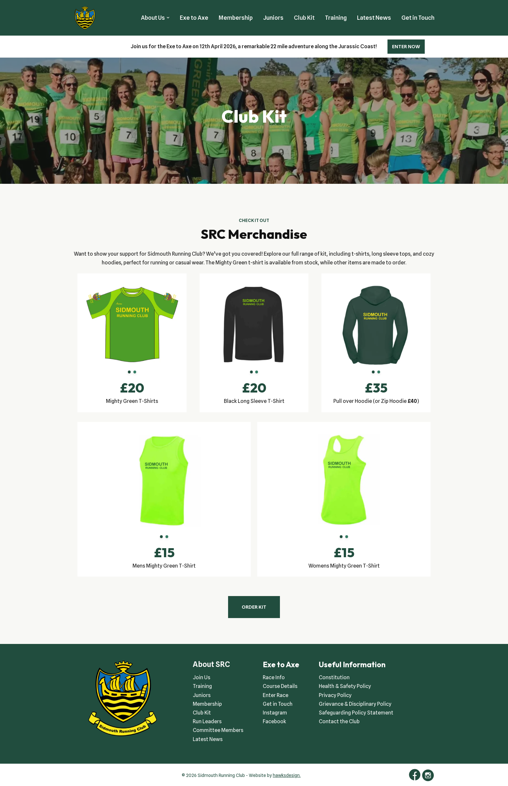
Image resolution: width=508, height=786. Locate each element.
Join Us (201, 677)
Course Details (280, 686)
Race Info (274, 677)
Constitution (334, 677)
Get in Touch (417, 18)
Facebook (274, 721)
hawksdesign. (287, 775)
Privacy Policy (335, 695)
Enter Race (275, 695)
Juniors (273, 18)
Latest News (374, 18)
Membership (236, 18)
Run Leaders (207, 721)
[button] (168, 17)
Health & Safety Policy (345, 686)
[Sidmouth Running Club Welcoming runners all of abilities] (85, 18)
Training (336, 18)
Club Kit (304, 18)
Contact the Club (339, 721)
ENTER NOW (406, 47)
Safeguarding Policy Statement (356, 713)
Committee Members (218, 730)
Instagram (275, 713)
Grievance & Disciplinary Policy (355, 704)
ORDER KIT (254, 607)
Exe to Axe (194, 18)
